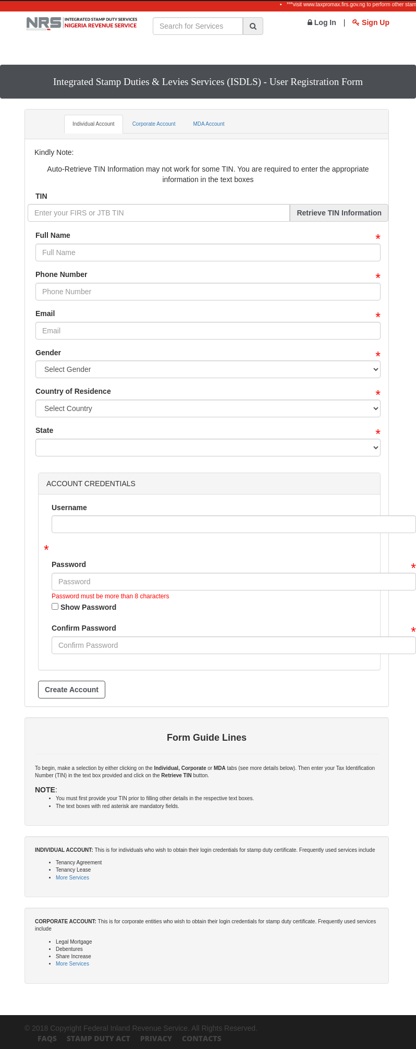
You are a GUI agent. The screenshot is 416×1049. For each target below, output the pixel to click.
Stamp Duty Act (98, 1038)
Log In (322, 22)
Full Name (52, 235)
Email (45, 313)
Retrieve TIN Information (339, 213)
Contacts (202, 1038)
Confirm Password (84, 628)
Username (69, 507)
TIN (41, 196)
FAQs (47, 1038)
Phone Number (61, 274)
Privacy (156, 1038)
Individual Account (93, 124)
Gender (48, 352)
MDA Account (208, 124)
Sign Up (370, 22)
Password (69, 564)
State (44, 430)
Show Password (84, 607)
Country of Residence (73, 391)
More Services (72, 878)
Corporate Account (154, 124)
